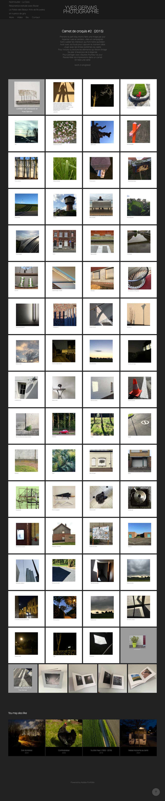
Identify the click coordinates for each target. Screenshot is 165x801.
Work (11, 17)
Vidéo (20, 17)
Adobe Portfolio (87, 782)
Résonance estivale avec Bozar (24, 5)
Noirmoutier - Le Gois (19, 2)
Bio (27, 17)
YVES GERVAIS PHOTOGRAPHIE (81, 9)
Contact (36, 17)
